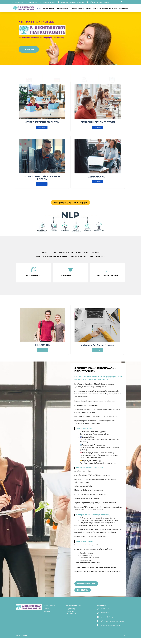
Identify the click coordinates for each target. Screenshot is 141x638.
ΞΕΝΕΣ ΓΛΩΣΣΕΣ (49, 8)
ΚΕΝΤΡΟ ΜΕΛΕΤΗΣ (78, 8)
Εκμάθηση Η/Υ (112, 70)
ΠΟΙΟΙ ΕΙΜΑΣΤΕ (103, 8)
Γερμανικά (56, 70)
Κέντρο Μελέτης (84, 70)
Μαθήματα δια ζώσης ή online (97, 345)
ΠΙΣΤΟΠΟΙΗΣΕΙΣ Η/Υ (63, 8)
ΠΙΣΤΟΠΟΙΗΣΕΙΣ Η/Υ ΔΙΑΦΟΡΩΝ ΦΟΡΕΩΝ (42, 177)
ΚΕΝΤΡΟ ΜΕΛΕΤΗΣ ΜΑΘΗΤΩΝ (42, 122)
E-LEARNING (42, 345)
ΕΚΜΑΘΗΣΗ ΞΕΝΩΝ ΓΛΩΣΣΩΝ (98, 122)
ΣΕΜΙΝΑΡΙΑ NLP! (97, 176)
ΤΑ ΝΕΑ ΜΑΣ (113, 8)
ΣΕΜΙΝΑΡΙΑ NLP (91, 8)
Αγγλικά (28, 70)
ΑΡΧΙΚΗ (39, 8)
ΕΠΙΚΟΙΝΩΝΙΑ (123, 8)
